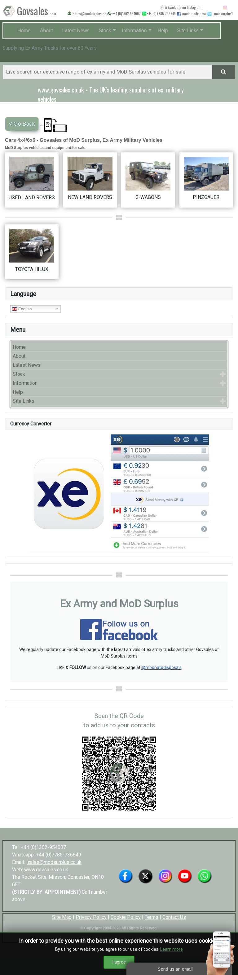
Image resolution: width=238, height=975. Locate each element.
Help (18, 392)
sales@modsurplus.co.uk (54, 862)
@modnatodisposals (161, 667)
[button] (105, 30)
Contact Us (174, 917)
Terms (151, 917)
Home (19, 347)
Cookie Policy (126, 917)
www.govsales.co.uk (46, 870)
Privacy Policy (91, 917)
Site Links (23, 401)
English (22, 308)
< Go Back (22, 124)
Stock (19, 374)
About (19, 356)
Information (25, 383)
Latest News (27, 365)
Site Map (62, 917)
